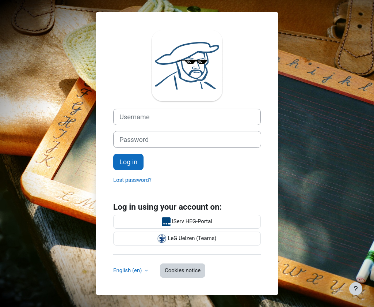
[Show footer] (355, 288)
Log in (128, 162)
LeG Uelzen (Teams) (186, 238)
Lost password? (132, 180)
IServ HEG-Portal (187, 221)
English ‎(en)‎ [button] (128, 270)
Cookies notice (183, 270)
